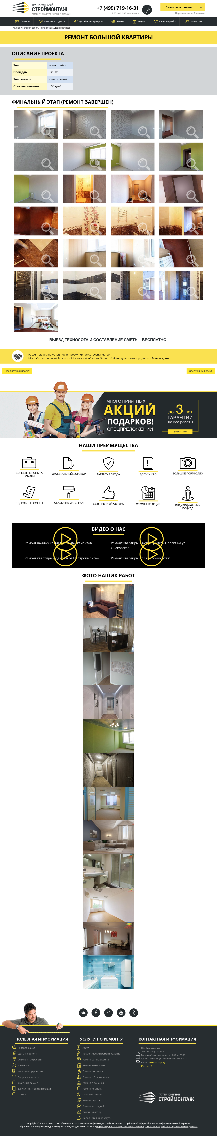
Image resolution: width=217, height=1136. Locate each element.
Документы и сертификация (34, 1088)
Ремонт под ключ (92, 1071)
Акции (139, 21)
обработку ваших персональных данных (120, 1126)
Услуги (86, 1047)
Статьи (22, 1094)
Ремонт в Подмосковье (96, 1077)
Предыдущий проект (17, 371)
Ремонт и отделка (52, 21)
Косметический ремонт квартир (101, 1053)
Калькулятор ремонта (30, 1071)
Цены (117, 21)
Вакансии (23, 1065)
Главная (22, 21)
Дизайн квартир (91, 1111)
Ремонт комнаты (92, 1088)
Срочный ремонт (92, 1094)
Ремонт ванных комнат (96, 1059)
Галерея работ (165, 21)
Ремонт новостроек (94, 1065)
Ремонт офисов (91, 1100)
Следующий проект (200, 371)
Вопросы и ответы (28, 1077)
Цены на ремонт (27, 1053)
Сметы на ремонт (28, 1082)
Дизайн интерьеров (88, 21)
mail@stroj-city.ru (158, 1062)
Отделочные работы (30, 1059)
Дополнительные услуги (96, 1117)
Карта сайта (148, 1066)
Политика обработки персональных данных (171, 1126)
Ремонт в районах (93, 1082)
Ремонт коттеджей (93, 1106)
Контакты (193, 21)
